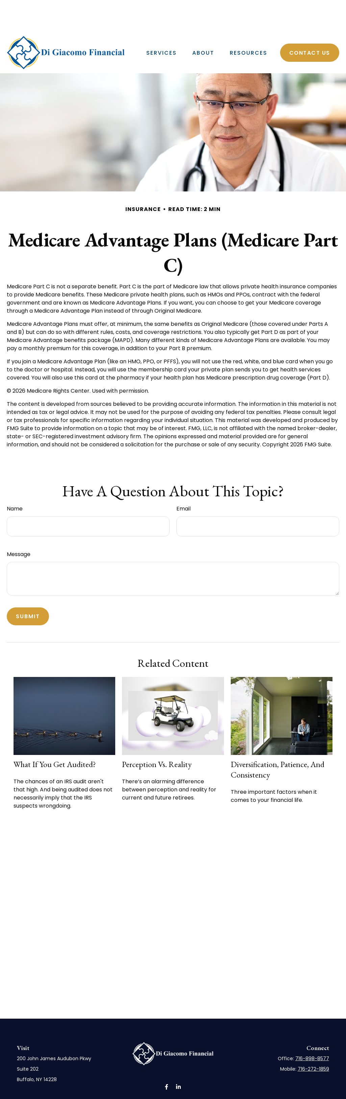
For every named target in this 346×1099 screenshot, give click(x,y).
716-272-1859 (313, 1048)
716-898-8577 (312, 1038)
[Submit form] (28, 596)
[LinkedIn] (337, 7)
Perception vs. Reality (157, 744)
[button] (161, 32)
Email (183, 488)
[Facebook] (328, 7)
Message (18, 534)
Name (15, 488)
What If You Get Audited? (55, 744)
